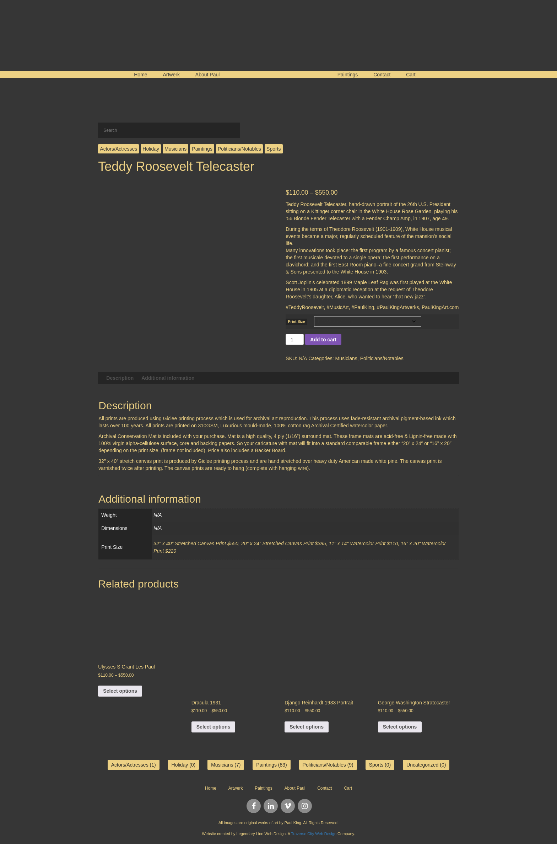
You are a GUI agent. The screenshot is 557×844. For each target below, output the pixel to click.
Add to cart (323, 339)
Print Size (296, 321)
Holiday (150, 149)
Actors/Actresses (118, 149)
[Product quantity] (295, 339)
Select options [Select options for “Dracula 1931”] (213, 727)
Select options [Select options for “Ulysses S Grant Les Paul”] (120, 691)
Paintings (347, 74)
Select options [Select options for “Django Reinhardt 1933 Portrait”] (307, 727)
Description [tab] (120, 378)
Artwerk (171, 74)
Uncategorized (422, 765)
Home (140, 74)
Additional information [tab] (167, 378)
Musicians (175, 149)
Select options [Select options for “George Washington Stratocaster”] (400, 727)
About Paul (207, 74)
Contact (381, 74)
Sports (273, 149)
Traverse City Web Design (313, 834)
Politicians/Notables (239, 149)
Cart (410, 74)
